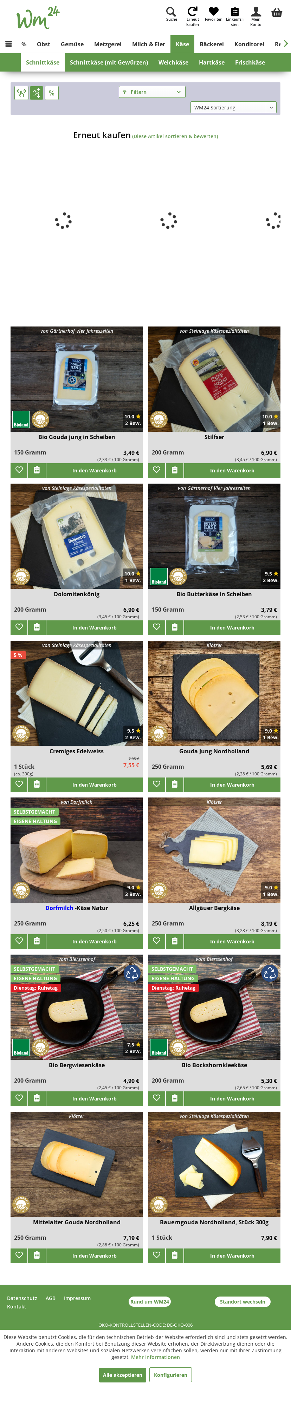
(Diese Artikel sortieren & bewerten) (175, 136)
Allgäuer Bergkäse (214, 908)
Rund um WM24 (149, 1301)
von (76, 331)
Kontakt (16, 1306)
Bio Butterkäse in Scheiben (214, 594)
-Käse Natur (91, 908)
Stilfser (214, 437)
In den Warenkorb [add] (94, 470)
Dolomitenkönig (76, 594)
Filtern (135, 91)
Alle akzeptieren (122, 1375)
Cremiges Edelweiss (77, 751)
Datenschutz (22, 1298)
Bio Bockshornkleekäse (214, 1065)
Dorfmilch (60, 908)
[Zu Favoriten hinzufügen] (19, 470)
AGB (51, 1298)
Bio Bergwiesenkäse (77, 1065)
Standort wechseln (242, 1301)
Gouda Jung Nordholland (214, 751)
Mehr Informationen (155, 1357)
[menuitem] (276, 11)
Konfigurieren (170, 1375)
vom (76, 959)
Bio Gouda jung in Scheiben (76, 437)
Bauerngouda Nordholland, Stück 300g (214, 1222)
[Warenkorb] (276, 11)
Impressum (77, 1298)
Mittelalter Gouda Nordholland (77, 1222)
